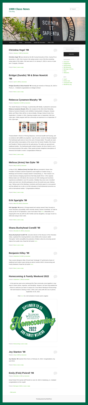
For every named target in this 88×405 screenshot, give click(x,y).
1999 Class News (19, 9)
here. (36, 241)
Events (20, 42)
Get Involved (28, 42)
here (42, 211)
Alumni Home (12, 42)
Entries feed (67, 80)
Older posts (12, 392)
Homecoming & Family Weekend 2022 (29, 276)
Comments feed (68, 82)
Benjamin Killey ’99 (19, 253)
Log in (65, 79)
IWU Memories (67, 67)
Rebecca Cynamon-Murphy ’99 (25, 99)
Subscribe (71, 54)
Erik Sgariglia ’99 (18, 200)
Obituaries (66, 72)
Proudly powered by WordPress (44, 399)
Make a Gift (51, 42)
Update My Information (39, 42)
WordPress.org (68, 84)
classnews (25, 53)
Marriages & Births (18, 386)
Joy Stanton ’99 (17, 352)
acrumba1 (26, 279)
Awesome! (66, 61)
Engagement (67, 63)
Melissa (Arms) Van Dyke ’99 (24, 162)
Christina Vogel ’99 (19, 50)
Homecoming (16, 343)
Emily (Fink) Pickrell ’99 (21, 373)
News (14, 67)
